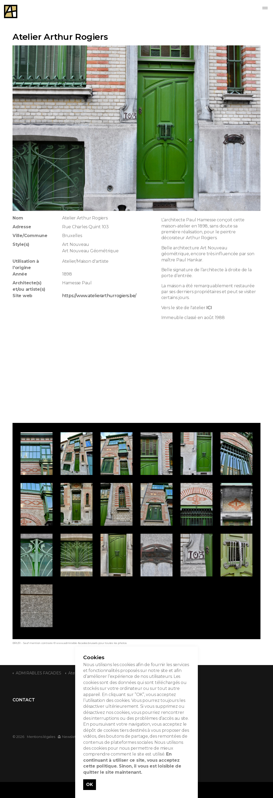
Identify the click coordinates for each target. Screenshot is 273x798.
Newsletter (69, 737)
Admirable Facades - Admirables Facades (10, 11)
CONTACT (24, 699)
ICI (209, 307)
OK (89, 784)
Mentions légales (41, 737)
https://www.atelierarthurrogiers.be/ (99, 295)
